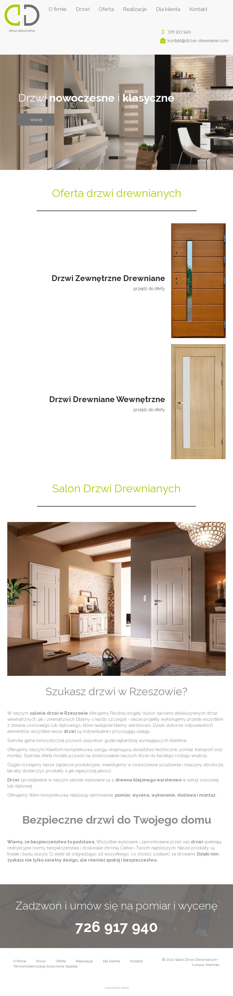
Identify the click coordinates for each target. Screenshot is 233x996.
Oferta (106, 9)
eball (125, 987)
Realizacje (135, 9)
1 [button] (112, 159)
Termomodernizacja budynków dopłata (45, 966)
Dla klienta (168, 9)
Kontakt (198, 9)
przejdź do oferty (149, 288)
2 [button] (121, 159)
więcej (36, 119)
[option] (116, 112)
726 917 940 (174, 32)
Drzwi (82, 9)
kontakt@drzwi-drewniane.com (193, 41)
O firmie (58, 9)
